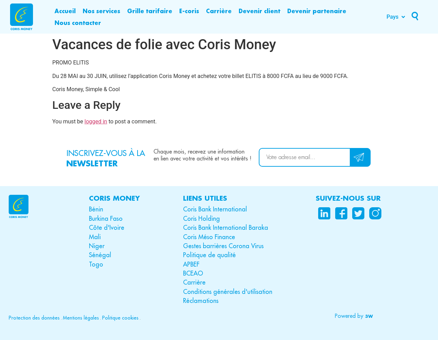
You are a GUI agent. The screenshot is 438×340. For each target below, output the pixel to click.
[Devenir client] (259, 11)
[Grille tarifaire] (150, 11)
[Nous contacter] (78, 23)
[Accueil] (65, 11)
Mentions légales (81, 318)
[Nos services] (101, 11)
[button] (353, 316)
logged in (95, 121)
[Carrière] (219, 11)
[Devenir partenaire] (317, 11)
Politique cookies (120, 318)
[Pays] (396, 17)
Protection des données (34, 318)
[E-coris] (189, 11)
